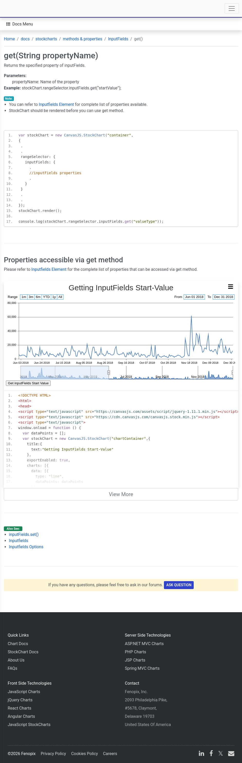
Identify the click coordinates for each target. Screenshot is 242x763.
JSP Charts (135, 660)
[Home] (18, 8)
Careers (110, 753)
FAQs (12, 668)
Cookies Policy (84, 753)
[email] (230, 754)
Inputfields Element (56, 104)
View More (121, 494)
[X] (220, 754)
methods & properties (82, 38)
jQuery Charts (20, 699)
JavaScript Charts (24, 691)
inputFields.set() (24, 534)
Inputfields (18, 540)
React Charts (19, 708)
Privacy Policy (53, 753)
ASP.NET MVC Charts (144, 643)
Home (9, 38)
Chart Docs (18, 643)
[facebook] (211, 754)
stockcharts (46, 38)
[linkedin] (201, 754)
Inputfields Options (26, 546)
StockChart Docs (23, 651)
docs (25, 38)
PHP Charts (135, 651)
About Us (16, 660)
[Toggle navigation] (232, 8)
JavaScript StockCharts (29, 724)
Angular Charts (21, 716)
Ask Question (178, 585)
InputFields (118, 38)
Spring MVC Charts (142, 668)
